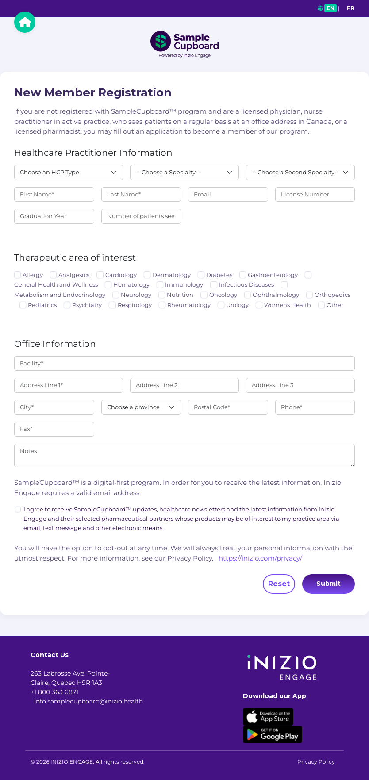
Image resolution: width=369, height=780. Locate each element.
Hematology (131, 284)
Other (335, 304)
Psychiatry (87, 304)
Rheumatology (189, 304)
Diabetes (219, 274)
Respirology (135, 304)
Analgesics (73, 274)
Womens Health (287, 304)
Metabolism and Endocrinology (59, 294)
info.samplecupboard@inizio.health (88, 701)
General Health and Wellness (56, 284)
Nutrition (180, 294)
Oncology (223, 294)
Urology (237, 304)
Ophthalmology (276, 294)
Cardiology (121, 274)
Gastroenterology (273, 274)
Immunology (184, 284)
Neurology (136, 294)
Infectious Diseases (246, 284)
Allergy (33, 274)
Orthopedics (332, 294)
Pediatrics (42, 304)
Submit (328, 584)
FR (350, 8)
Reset (279, 584)
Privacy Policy (316, 761)
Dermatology (171, 274)
